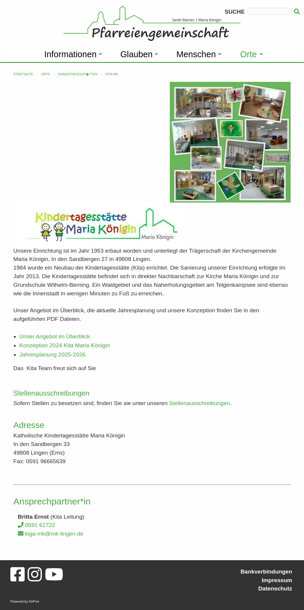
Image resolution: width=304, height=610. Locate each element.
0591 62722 (36, 525)
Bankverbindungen (266, 571)
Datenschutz (275, 588)
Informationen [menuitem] (70, 54)
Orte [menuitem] (248, 54)
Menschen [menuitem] (196, 54)
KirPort (34, 601)
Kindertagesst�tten (77, 74)
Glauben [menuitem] (136, 54)
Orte (45, 74)
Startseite (23, 74)
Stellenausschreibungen (199, 403)
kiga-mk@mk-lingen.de (50, 534)
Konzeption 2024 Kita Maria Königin (64, 345)
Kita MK (111, 74)
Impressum (277, 580)
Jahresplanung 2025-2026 (52, 354)
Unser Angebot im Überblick (54, 336)
